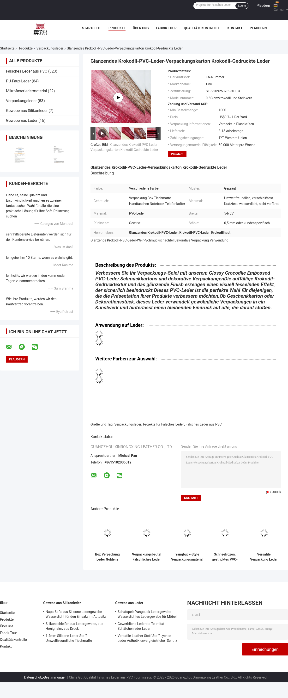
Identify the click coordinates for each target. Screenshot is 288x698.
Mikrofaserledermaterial (26, 91)
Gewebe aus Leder (21, 120)
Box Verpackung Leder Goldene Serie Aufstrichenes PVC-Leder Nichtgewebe (107, 557)
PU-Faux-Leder (18, 81)
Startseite (91, 28)
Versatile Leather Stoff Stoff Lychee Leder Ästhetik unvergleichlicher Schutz (147, 638)
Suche (242, 5)
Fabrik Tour (166, 28)
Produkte (117, 28)
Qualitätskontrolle (202, 28)
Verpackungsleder (49, 48)
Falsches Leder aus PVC (26, 71)
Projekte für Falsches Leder (163, 424)
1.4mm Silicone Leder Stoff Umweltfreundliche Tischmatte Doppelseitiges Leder (69, 639)
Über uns (141, 28)
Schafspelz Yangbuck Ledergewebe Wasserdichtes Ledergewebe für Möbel (147, 614)
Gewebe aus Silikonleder (27, 110)
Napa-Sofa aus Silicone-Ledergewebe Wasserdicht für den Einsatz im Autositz (76, 614)
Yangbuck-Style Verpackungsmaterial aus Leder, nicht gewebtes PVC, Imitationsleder (187, 557)
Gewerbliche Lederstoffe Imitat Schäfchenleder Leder (141, 626)
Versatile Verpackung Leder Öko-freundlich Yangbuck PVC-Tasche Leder (264, 557)
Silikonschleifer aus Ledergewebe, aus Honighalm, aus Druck (74, 626)
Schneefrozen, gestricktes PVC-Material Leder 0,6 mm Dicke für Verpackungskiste (224, 557)
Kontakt (234, 28)
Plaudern (263, 5)
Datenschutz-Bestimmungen (45, 677)
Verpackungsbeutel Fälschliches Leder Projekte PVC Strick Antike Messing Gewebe (146, 557)
